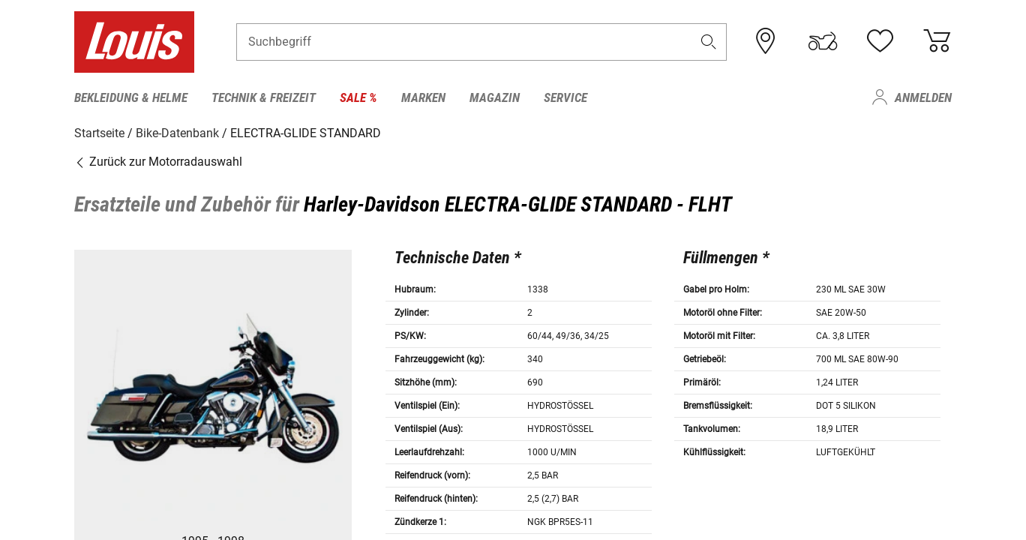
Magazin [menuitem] (495, 97)
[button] (709, 42)
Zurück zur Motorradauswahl (158, 161)
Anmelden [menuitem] (923, 97)
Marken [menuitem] (423, 97)
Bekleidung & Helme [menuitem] (131, 97)
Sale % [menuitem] (358, 97)
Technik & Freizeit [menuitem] (264, 97)
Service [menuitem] (565, 97)
